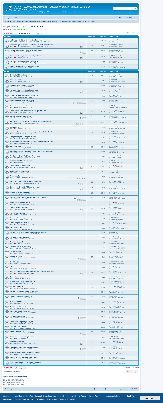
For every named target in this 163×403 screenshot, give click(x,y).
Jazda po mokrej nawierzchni (20, 311)
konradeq (16, 317)
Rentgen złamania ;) (17, 218)
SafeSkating (14, 127)
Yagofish (16, 363)
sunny (15, 204)
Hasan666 (17, 283)
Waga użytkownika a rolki (19, 171)
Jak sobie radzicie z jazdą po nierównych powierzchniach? (31, 151)
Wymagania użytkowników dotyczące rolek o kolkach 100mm (32, 132)
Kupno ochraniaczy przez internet (22, 282)
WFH (114, 357)
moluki (15, 199)
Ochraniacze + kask (17, 277)
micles (115, 207)
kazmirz (115, 217)
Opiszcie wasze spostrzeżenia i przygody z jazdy (28, 197)
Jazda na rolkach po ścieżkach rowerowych (26, 181)
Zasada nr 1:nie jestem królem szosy (23, 357)
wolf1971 (115, 197)
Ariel (15, 297)
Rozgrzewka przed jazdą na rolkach (23, 137)
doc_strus (116, 75)
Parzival (115, 311)
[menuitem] (14, 17)
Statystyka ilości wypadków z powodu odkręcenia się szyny (32, 141)
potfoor (16, 229)
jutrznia (16, 224)
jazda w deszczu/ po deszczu (20, 116)
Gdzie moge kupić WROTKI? (20, 223)
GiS (15, 107)
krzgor (15, 253)
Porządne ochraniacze (18, 316)
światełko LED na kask (18, 75)
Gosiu (114, 151)
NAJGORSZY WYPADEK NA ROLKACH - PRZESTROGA (30, 121)
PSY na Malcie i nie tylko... (19, 207)
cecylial (16, 194)
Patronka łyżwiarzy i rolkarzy (20, 247)
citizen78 (16, 313)
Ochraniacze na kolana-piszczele (22, 337)
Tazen (15, 263)
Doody (15, 41)
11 (79, 178)
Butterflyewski (117, 44)
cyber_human (117, 286)
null (18, 29)
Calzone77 (116, 331)
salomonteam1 (18, 123)
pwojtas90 (17, 214)
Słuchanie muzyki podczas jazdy (22, 192)
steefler (16, 303)
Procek (16, 278)
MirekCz (14, 29)
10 (77, 178)
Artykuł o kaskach (16, 242)
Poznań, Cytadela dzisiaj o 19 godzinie (24, 95)
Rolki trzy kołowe (16, 286)
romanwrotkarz (18, 183)
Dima (15, 148)
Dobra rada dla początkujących (21, 322)
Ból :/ (12, 267)
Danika (16, 152)
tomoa (115, 100)
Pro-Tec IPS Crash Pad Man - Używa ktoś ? (25, 156)
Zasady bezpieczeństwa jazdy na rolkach (25, 66)
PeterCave (23, 29)
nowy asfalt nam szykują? (19, 237)
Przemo (16, 238)
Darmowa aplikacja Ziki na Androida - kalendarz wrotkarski (31, 45)
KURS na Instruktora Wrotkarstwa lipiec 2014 (26, 40)
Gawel (15, 338)
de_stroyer (17, 138)
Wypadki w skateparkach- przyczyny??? (25, 352)
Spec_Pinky (116, 181)
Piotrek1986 (17, 91)
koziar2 (115, 266)
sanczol (16, 333)
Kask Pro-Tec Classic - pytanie (21, 161)
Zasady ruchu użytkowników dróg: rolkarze (26, 56)
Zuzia (15, 209)
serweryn (16, 102)
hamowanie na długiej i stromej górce (24, 347)
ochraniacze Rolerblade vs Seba (22, 85)
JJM (15, 133)
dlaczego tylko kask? (18, 342)
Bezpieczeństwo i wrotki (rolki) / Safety (23, 26)
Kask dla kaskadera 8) (18, 306)
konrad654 (17, 157)
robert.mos (17, 288)
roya (15, 81)
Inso (114, 291)
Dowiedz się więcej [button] (67, 399)
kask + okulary (15, 146)
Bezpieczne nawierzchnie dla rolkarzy (24, 291)
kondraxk (115, 50)
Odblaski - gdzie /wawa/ (18, 326)
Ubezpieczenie (15, 251)
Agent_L (115, 246)
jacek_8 (16, 354)
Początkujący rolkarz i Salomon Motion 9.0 (25, 362)
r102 (114, 241)
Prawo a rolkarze (16, 176)
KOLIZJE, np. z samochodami (21, 296)
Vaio (114, 271)
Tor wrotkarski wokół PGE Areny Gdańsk (25, 187)
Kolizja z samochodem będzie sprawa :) (24, 90)
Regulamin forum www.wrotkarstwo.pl (24, 61)
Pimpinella (116, 281)
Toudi (15, 97)
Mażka (115, 127)
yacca (15, 219)
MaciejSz (115, 341)
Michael (16, 112)
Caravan (115, 326)
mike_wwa (116, 306)
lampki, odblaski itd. (17, 331)
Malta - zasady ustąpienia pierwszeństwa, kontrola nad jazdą (32, 271)
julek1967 (116, 141)
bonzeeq (16, 308)
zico (15, 46)
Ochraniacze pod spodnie (19, 106)
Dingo (114, 136)
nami (114, 121)
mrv (114, 187)
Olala (15, 117)
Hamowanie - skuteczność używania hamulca (26, 50)
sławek (16, 343)
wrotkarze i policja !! (17, 256)
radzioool (115, 175)
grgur (114, 316)
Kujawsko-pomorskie (44, 41)
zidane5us (17, 323)
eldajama (16, 348)
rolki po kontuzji (16, 302)
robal (15, 328)
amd (114, 116)
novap (115, 171)
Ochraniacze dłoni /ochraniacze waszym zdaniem (28, 111)
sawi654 (16, 172)
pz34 (114, 192)
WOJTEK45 (116, 55)
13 (84, 178)
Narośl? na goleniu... (17, 213)
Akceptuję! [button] (149, 398)
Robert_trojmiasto (118, 276)
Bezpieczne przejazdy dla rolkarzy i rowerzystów (28, 232)
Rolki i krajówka (16, 262)
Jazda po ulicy (15, 80)
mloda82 (16, 268)
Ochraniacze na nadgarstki (20, 166)
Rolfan (115, 301)
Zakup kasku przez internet (20, 203)
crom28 (16, 76)
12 (82, 178)
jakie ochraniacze (16, 227)
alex (114, 321)
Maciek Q (16, 258)
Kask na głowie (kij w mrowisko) (22, 100)
